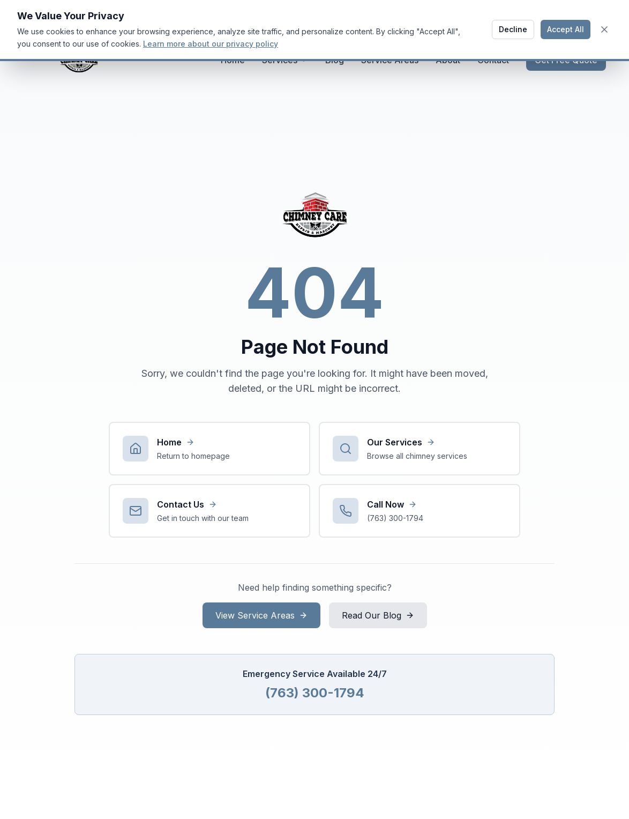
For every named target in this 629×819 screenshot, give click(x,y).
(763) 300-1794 (314, 693)
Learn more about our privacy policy (210, 43)
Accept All (565, 29)
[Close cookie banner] (604, 29)
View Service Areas (261, 615)
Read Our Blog (378, 615)
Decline (513, 29)
